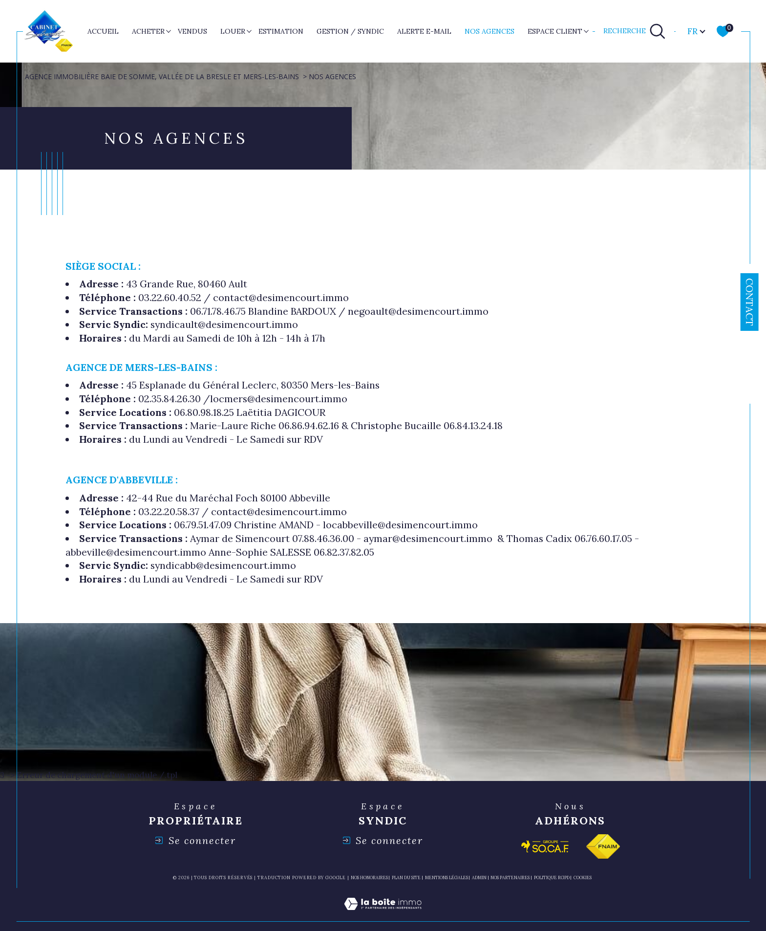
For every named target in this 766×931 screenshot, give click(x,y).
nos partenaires (510, 877)
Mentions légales (446, 877)
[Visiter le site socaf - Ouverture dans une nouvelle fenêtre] (545, 846)
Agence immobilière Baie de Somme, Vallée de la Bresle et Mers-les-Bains (162, 76)
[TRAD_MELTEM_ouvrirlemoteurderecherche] (634, 31)
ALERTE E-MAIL (424, 31)
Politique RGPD (552, 877)
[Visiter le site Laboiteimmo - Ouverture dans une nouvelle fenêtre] (382, 915)
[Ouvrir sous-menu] (168, 30)
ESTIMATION (280, 31)
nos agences (489, 31)
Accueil (103, 31)
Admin (479, 877)
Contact (750, 302)
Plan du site (406, 877)
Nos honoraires (369, 877)
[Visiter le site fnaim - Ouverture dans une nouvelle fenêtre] (603, 846)
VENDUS (192, 31)
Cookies (583, 877)
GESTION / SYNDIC (350, 31)
